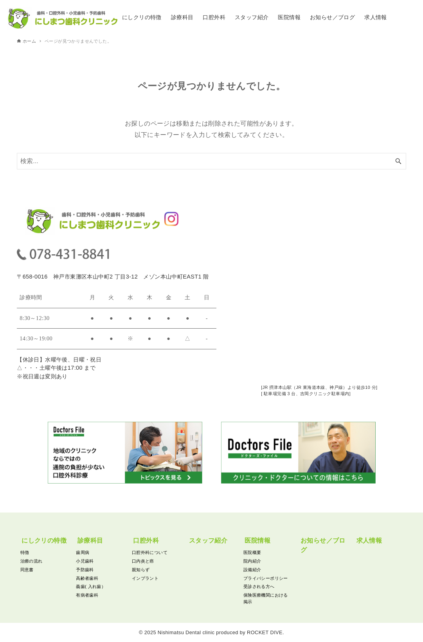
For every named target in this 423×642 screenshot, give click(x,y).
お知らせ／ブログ (323, 545)
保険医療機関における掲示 (265, 598)
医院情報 (257, 540)
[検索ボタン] (398, 163)
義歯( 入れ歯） (91, 586)
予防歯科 (85, 569)
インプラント (145, 578)
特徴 (24, 552)
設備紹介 (252, 569)
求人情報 (369, 540)
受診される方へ (259, 586)
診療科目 (90, 540)
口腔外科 (146, 540)
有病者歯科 (87, 595)
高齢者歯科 (87, 578)
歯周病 (82, 552)
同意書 (27, 569)
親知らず (141, 569)
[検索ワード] (211, 163)
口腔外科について (149, 552)
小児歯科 (85, 561)
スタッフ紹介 (208, 540)
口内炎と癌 (143, 561)
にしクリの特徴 (44, 540)
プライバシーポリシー (265, 578)
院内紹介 (252, 561)
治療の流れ (31, 561)
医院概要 (252, 552)
